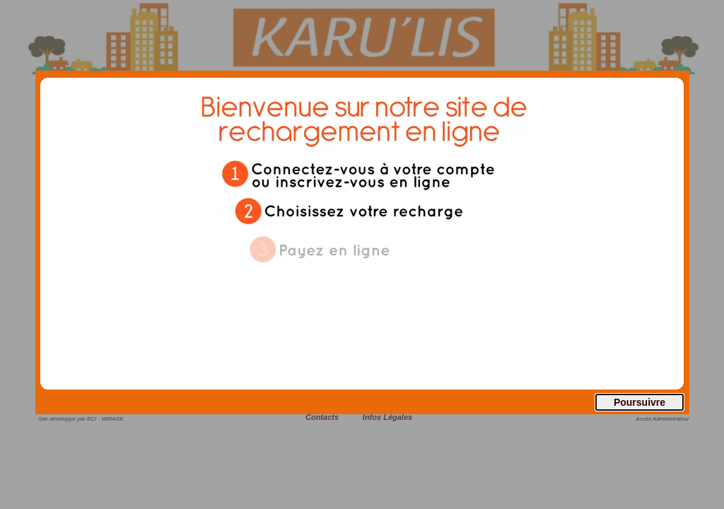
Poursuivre (639, 402)
